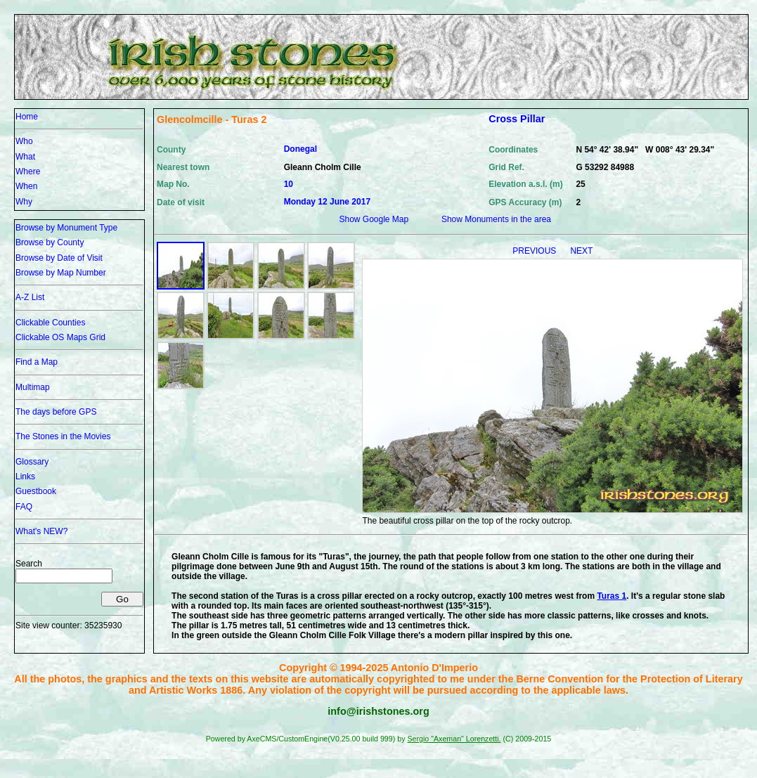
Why (23, 202)
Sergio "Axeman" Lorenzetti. (453, 738)
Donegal (300, 149)
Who (24, 141)
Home (26, 117)
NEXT (581, 251)
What (25, 157)
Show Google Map (373, 219)
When (26, 186)
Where (27, 171)
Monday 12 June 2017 (327, 202)
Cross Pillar (517, 118)
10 (288, 184)
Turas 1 (611, 596)
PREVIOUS (535, 251)
